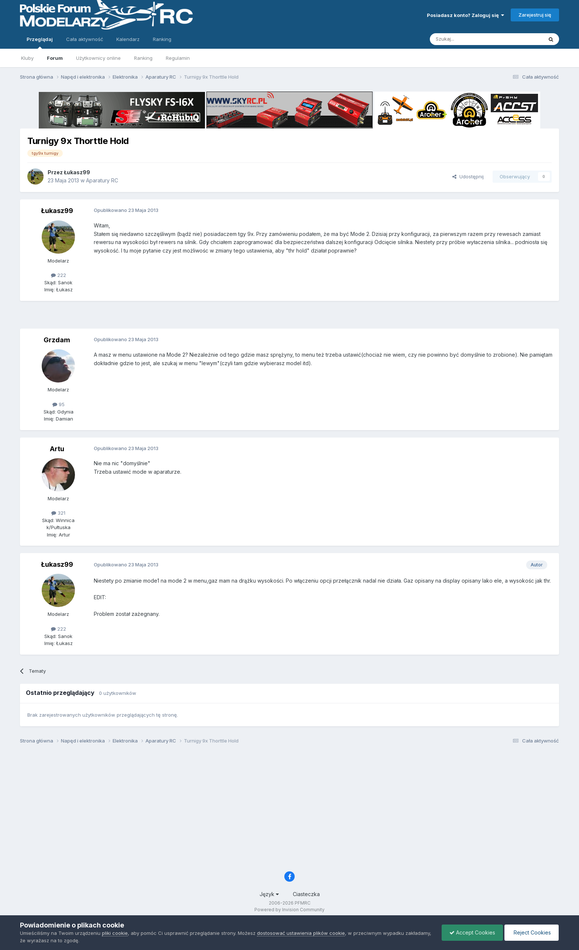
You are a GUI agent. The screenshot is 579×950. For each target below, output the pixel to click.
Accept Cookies (472, 932)
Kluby (27, 58)
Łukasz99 (77, 172)
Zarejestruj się (534, 15)
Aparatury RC (102, 180)
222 (58, 275)
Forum (55, 58)
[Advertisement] (289, 317)
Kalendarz (128, 39)
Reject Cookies (531, 932)
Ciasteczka (306, 894)
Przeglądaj (40, 42)
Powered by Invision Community (289, 909)
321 (58, 513)
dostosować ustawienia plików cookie (301, 933)
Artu (57, 449)
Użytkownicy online (98, 58)
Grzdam (57, 340)
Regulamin (178, 58)
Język (269, 894)
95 (58, 404)
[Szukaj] (468, 39)
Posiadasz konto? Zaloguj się (465, 15)
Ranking (143, 58)
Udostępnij (468, 176)
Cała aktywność (84, 39)
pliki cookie (115, 933)
